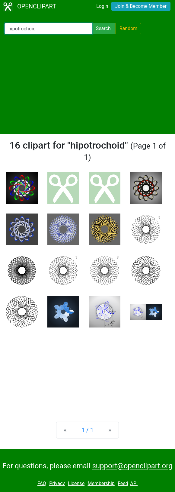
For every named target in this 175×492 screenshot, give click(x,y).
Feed (123, 483)
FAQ (41, 483)
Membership (101, 483)
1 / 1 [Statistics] (87, 430)
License (76, 483)
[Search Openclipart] (48, 28)
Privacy (57, 483)
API (134, 483)
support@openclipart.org (132, 466)
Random (128, 28)
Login (102, 6)
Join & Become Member (141, 6)
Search (103, 28)
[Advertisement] (87, 84)
